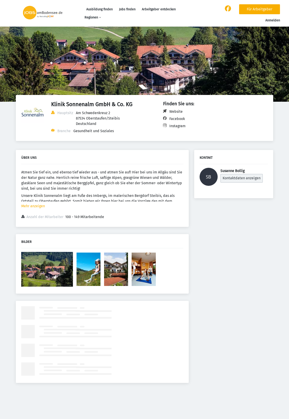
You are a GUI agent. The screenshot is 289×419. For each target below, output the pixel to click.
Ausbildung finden (99, 9)
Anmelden (272, 20)
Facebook (177, 119)
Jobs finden (127, 9)
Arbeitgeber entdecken (159, 9)
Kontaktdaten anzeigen (242, 178)
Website (176, 111)
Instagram (177, 126)
